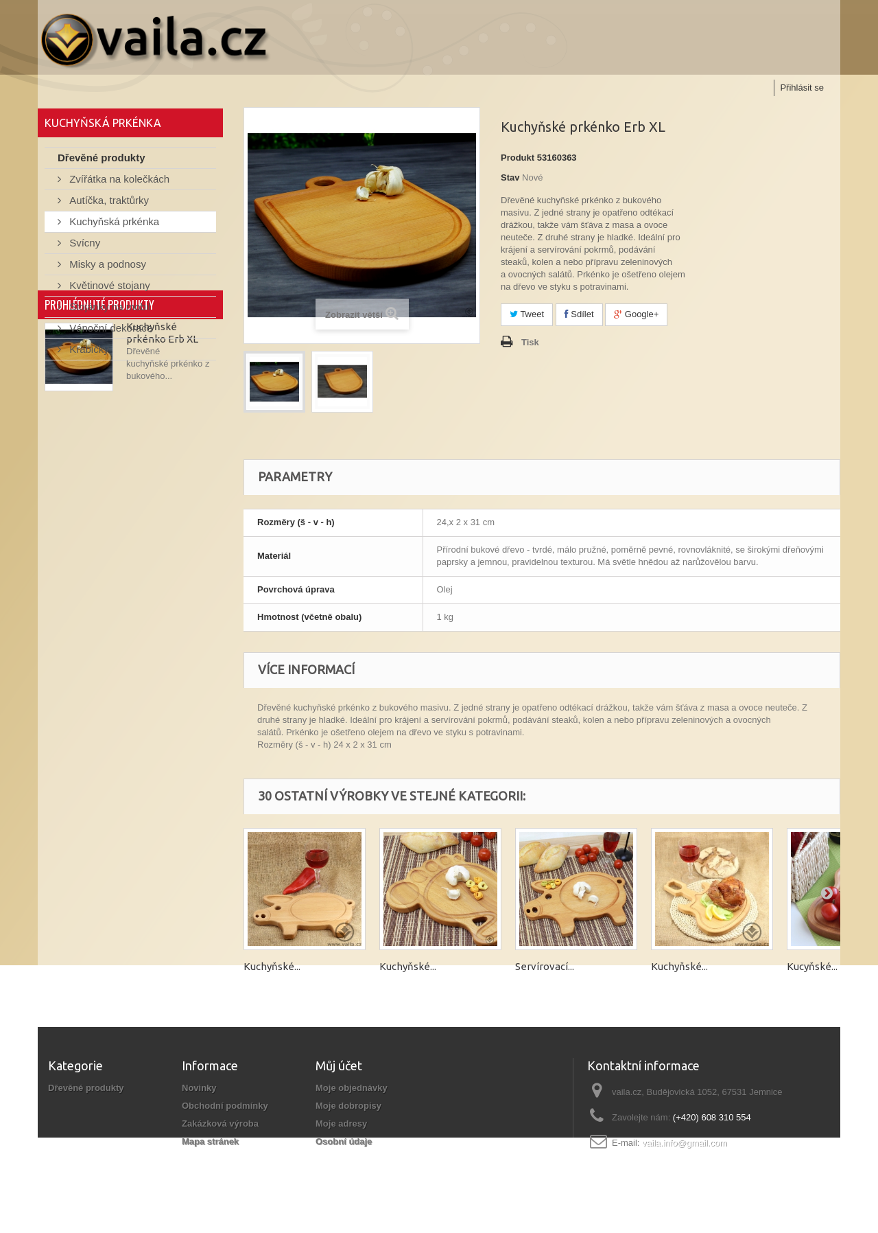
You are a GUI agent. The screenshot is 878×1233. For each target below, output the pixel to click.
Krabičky (88, 352)
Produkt (517, 157)
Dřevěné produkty (101, 161)
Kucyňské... (812, 966)
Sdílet (579, 314)
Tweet (527, 314)
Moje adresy (341, 1123)
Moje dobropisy (348, 1106)
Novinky (199, 1088)
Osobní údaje (344, 1141)
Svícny (83, 246)
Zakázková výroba (220, 1123)
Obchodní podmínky (225, 1106)
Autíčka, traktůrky (108, 203)
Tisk (530, 342)
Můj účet (339, 1065)
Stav (510, 177)
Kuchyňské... (272, 966)
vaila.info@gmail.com (684, 1143)
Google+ (636, 314)
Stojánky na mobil (109, 310)
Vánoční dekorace (109, 331)
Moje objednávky (352, 1088)
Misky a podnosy (106, 267)
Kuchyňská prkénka (113, 225)
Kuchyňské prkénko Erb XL (162, 443)
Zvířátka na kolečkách (118, 182)
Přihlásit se (802, 87)
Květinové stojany (108, 289)
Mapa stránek (210, 1141)
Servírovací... (544, 966)
